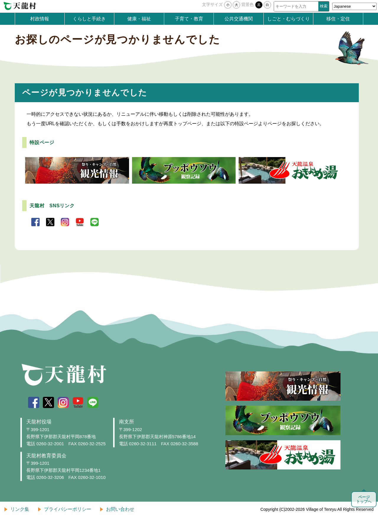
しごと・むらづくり (288, 18)
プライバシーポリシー (67, 509)
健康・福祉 (139, 18)
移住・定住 (338, 18)
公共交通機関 (238, 18)
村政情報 (39, 18)
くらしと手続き (89, 18)
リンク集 (19, 509)
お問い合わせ (120, 509)
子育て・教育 (189, 18)
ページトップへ (364, 499)
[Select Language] (354, 6)
